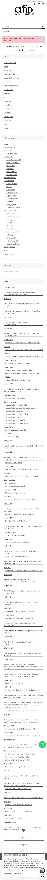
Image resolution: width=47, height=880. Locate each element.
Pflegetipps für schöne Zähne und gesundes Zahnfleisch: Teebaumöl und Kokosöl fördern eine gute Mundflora (23, 666)
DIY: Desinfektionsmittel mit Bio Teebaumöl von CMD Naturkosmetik (22, 527)
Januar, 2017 (8, 733)
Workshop (7, 105)
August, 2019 (8, 539)
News (6, 66)
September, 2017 (10, 659)
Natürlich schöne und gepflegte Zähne (18, 370)
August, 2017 (8, 680)
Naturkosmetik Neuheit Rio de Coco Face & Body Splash (21, 777)
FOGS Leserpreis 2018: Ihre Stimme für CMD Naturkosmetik (19, 624)
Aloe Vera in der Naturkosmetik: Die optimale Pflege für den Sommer (22, 312)
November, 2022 (10, 395)
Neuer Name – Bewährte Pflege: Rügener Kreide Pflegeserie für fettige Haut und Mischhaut (21, 675)
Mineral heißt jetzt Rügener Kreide (17, 760)
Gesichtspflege (12, 223)
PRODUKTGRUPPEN (11, 211)
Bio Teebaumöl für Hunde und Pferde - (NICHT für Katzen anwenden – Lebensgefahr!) (21, 784)
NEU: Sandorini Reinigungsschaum (17, 542)
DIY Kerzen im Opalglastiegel (15, 493)
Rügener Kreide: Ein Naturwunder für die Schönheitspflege (18, 323)
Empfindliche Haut (13, 162)
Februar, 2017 (9, 726)
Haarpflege (10, 226)
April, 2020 (8, 504)
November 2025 (9, 287)
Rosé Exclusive (12, 193)
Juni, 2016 (7, 792)
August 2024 (8, 340)
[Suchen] (43, 26)
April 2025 (7, 317)
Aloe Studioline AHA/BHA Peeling (16, 414)
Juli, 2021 (7, 473)
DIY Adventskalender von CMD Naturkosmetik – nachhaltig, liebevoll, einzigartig (20, 293)
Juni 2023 (7, 377)
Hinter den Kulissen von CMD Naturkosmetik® (21, 469)
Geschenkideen (12, 238)
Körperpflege (11, 229)
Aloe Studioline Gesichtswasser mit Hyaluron (21, 408)
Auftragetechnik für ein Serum (15, 708)
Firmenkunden (9, 109)
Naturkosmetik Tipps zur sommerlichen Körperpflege (23, 571)
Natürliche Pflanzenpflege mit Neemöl (18, 804)
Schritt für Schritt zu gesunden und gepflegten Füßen (24, 349)
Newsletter (8, 82)
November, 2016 (10, 740)
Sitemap (7, 93)
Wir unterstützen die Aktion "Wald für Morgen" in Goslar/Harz (21, 458)
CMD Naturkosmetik (11, 272)
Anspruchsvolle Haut (14, 159)
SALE (5, 250)
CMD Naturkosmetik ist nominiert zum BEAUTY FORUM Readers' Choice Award (23, 696)
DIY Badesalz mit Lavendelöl (15, 486)
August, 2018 (8, 586)
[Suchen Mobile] (21, 26)
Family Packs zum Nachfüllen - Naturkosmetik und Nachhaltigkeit (22, 592)
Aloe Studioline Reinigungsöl (15, 420)
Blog (5, 124)
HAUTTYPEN (8, 156)
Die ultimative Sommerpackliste (16, 430)
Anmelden (7, 70)
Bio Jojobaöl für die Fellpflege (15, 818)
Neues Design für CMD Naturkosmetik (18, 811)
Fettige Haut (11, 165)
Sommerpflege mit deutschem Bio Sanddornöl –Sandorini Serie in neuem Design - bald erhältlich (21, 721)
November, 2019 (10, 532)
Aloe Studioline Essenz (13, 417)
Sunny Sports (11, 205)
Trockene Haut (12, 175)
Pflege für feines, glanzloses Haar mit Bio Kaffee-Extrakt (21, 552)
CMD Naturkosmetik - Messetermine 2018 (19, 618)
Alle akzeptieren (24, 838)
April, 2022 (8, 441)
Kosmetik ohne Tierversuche (15, 683)
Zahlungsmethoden (11, 74)
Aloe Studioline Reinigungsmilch (16, 423)
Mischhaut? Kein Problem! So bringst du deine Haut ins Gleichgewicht (22, 335)
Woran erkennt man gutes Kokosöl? (17, 767)
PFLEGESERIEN (9, 181)
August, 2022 (8, 427)
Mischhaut (10, 168)
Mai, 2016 (7, 801)
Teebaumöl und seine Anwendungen (18, 380)
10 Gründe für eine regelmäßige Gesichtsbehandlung (24, 356)
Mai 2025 (7, 298)
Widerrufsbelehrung (11, 86)
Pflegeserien (8, 116)
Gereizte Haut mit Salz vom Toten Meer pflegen (21, 711)
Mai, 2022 (7, 434)
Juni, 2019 (7, 546)
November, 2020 (10, 490)
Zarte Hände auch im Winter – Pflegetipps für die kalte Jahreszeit (23, 632)
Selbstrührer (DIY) (13, 241)
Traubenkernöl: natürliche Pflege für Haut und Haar (23, 476)
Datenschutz (17, 874)
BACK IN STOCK (9, 147)
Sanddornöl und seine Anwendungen (18, 363)
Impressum (7, 874)
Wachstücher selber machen (15, 535)
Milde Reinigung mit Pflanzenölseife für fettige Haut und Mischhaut (22, 563)
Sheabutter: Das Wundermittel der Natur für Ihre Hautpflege (21, 305)
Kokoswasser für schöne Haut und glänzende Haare (23, 373)
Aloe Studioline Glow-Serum (15, 398)
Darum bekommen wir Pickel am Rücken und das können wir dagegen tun (21, 390)
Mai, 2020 (7, 497)
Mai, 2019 (7, 568)
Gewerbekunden (10, 63)
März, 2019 (8, 574)
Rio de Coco (11, 190)
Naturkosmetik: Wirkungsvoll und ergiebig (20, 611)
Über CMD (7, 120)
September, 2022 (10, 402)
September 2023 (10, 360)
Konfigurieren (23, 845)
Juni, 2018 (7, 597)
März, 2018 (8, 608)
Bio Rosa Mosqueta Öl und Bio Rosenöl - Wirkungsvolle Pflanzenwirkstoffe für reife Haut (23, 704)
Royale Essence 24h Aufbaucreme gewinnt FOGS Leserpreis (21, 603)
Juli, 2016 (7, 771)
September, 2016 (10, 751)
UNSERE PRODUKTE (11, 153)
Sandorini (10, 202)
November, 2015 (10, 822)
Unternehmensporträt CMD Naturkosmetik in (21, 729)
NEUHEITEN (8, 150)
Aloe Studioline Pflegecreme (15, 437)
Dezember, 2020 (10, 480)
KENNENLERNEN (10, 178)
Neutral (9, 187)
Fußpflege (10, 235)
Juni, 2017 (7, 687)
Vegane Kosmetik (13, 217)
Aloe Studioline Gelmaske (14, 411)
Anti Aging (10, 220)
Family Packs (11, 214)
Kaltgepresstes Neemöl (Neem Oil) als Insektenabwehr (23, 798)
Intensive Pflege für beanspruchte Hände (19, 514)
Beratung (7, 113)
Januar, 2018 (8, 637)
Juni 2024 (7, 353)
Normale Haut (11, 171)
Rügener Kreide (12, 199)
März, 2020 (8, 518)
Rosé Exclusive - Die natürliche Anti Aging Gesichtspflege (18, 643)
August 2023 (8, 367)
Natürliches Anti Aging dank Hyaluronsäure (20, 754)
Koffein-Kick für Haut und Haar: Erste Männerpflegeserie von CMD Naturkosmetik (19, 581)
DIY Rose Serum (10, 483)
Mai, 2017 (7, 715)
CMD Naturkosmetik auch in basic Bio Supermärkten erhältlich (22, 654)
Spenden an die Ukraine (13, 462)
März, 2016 (8, 815)
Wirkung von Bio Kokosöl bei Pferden (18, 788)
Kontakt (6, 128)
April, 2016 (8, 808)
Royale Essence (12, 196)
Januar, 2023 (8, 384)
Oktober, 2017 (9, 648)
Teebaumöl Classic (13, 208)
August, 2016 (8, 764)
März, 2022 (8, 452)
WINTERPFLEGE (10, 255)
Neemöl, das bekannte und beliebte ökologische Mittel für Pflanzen (23, 447)
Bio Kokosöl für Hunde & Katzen (16, 521)
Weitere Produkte (13, 244)
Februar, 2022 (9, 466)
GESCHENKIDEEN (10, 247)
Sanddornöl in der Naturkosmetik (17, 757)
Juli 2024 (7, 346)
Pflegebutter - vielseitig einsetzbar (17, 556)
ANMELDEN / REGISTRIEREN (33, 2)
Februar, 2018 (9, 615)
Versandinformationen (12, 78)
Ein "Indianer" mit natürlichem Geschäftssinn (21, 500)
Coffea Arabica (12, 184)
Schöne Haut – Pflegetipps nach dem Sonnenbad (22, 690)
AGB (5, 97)
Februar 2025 (8, 328)
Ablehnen (24, 851)
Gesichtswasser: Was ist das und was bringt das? (22, 736)
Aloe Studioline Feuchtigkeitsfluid (16, 405)
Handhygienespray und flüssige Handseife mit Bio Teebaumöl (21, 510)
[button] (35, 4)
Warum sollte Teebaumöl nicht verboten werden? (22, 343)
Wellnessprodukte (13, 232)
